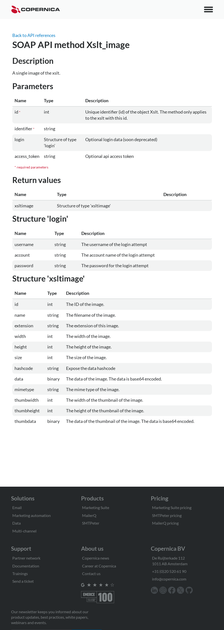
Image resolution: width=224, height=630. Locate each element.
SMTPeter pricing (167, 515)
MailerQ (89, 515)
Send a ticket (23, 581)
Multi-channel (24, 531)
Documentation (25, 566)
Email (17, 507)
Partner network (26, 558)
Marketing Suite (95, 507)
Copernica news (95, 558)
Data (16, 523)
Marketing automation (31, 515)
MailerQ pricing (165, 523)
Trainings (20, 573)
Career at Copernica (99, 566)
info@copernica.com (169, 579)
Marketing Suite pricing (171, 507)
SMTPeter (90, 523)
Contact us (91, 573)
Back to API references (33, 35)
